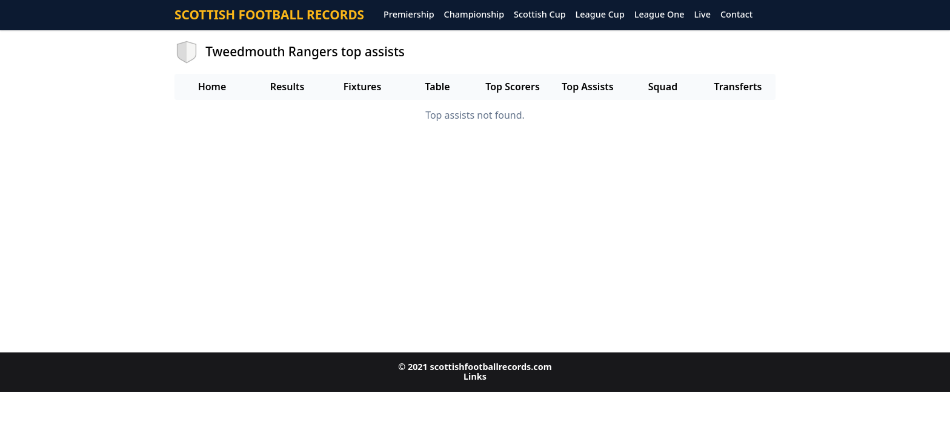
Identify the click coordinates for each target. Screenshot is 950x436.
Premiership (409, 15)
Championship (474, 15)
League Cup (600, 15)
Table (437, 86)
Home (212, 86)
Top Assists (587, 86)
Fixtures (363, 86)
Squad (662, 86)
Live (702, 15)
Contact (736, 15)
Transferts (738, 86)
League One (659, 15)
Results (287, 86)
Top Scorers (512, 86)
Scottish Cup (540, 15)
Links (475, 376)
